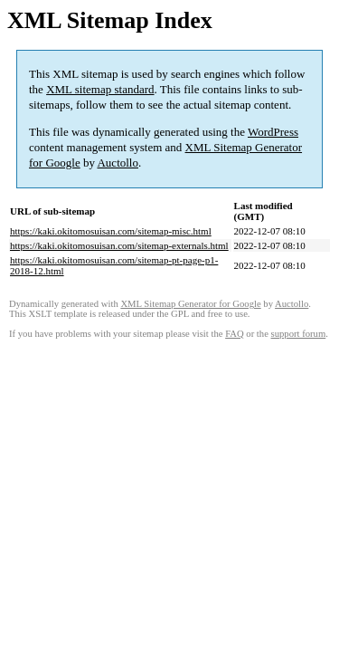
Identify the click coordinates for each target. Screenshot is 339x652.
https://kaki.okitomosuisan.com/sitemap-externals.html (119, 245)
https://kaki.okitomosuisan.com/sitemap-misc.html (111, 230)
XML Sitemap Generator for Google (190, 304)
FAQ (234, 334)
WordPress (273, 132)
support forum (298, 334)
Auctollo (117, 162)
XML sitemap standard (100, 89)
